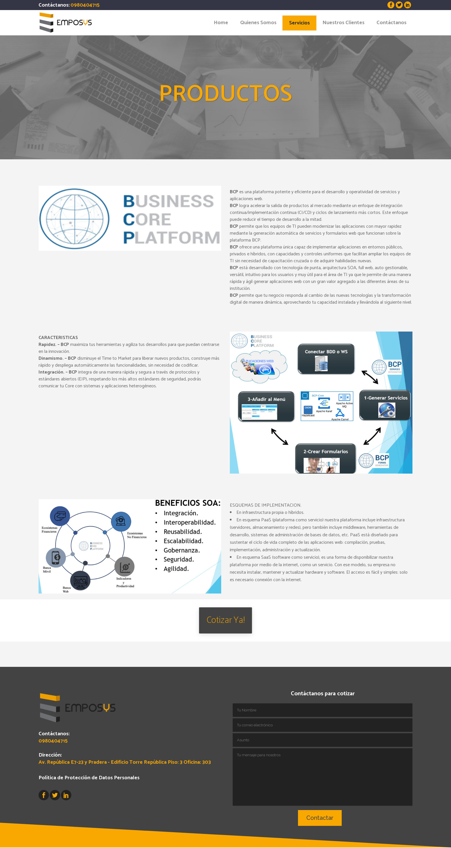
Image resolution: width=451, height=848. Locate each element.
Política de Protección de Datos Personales (89, 752)
